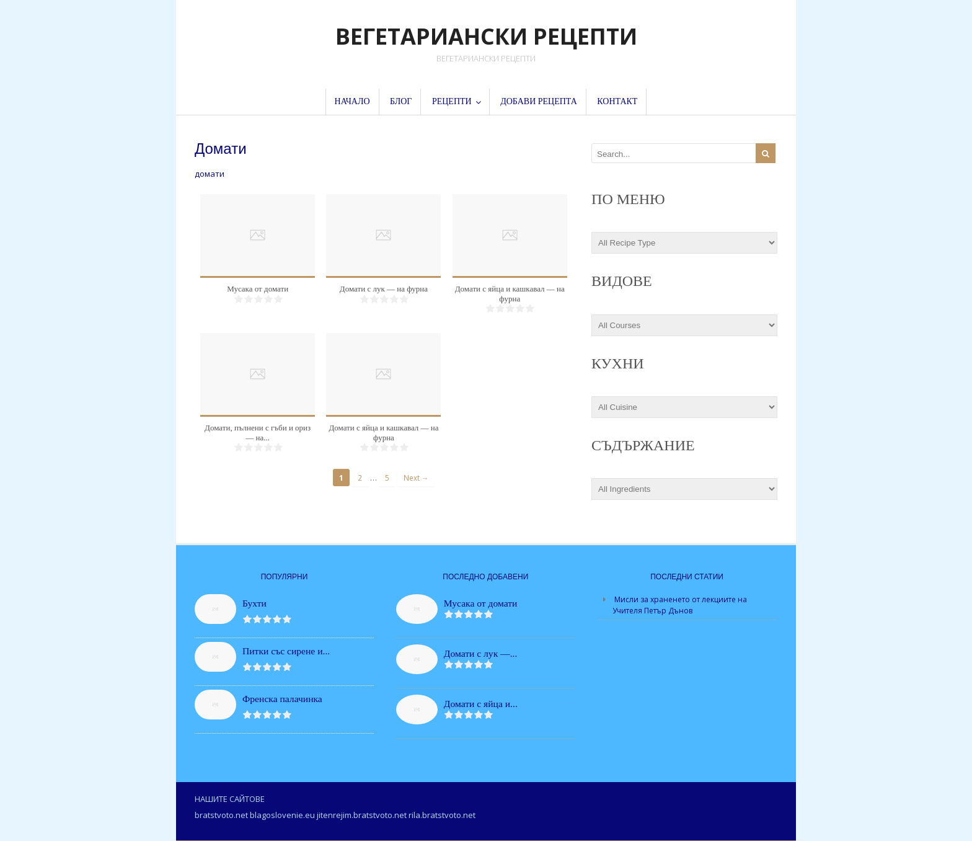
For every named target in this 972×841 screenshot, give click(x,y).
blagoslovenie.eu (282, 815)
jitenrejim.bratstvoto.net (362, 815)
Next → (416, 478)
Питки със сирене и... (286, 651)
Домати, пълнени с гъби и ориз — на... (258, 432)
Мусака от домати (257, 288)
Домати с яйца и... (481, 703)
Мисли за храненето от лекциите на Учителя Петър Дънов (679, 605)
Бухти (254, 603)
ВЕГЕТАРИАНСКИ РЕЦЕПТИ (486, 36)
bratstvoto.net (221, 815)
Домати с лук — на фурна (384, 288)
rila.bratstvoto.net (442, 815)
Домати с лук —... (481, 653)
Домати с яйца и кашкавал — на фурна (510, 293)
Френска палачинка (282, 698)
